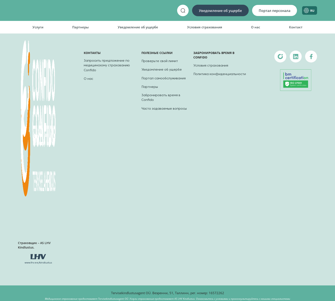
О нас (255, 27)
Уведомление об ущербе (220, 10)
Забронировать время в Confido (160, 98)
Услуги (37, 27)
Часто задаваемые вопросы (164, 108)
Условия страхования (204, 27)
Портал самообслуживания (163, 78)
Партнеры (80, 27)
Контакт (296, 27)
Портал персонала (274, 10)
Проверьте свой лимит (159, 61)
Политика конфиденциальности (219, 74)
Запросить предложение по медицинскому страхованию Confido (107, 65)
